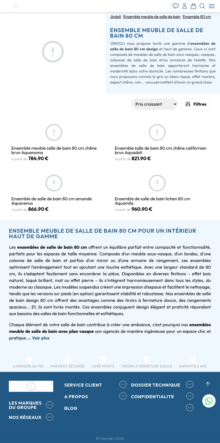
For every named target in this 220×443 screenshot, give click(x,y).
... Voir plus (38, 338)
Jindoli (115, 16)
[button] (15, 6)
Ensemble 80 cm (197, 16)
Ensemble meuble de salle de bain (151, 16)
